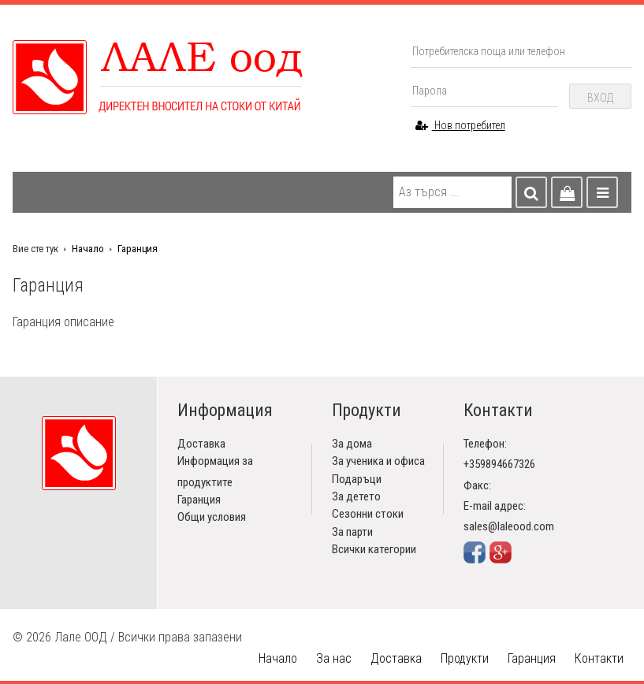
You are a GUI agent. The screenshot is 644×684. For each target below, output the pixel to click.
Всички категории (374, 549)
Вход (600, 97)
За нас (334, 658)
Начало (88, 249)
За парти (352, 532)
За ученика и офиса (378, 461)
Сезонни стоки (368, 514)
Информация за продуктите (215, 471)
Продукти (465, 658)
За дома (352, 444)
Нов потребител (460, 125)
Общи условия (211, 517)
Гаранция (137, 249)
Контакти (599, 658)
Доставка (201, 444)
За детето (356, 496)
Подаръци (357, 479)
